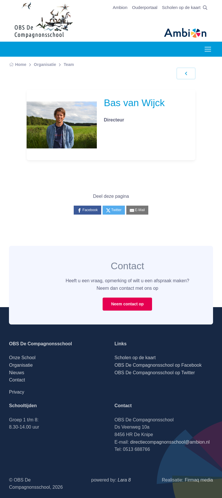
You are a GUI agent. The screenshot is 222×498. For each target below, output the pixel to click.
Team (69, 64)
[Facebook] (87, 210)
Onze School (22, 357)
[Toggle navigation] (207, 49)
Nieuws (16, 372)
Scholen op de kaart (181, 7)
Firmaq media (199, 479)
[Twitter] (114, 210)
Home (17, 64)
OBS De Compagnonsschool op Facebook (158, 365)
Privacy (16, 392)
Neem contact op (127, 304)
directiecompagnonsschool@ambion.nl (170, 442)
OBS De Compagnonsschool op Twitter (154, 372)
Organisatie (45, 64)
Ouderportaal (145, 7)
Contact (17, 379)
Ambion (120, 7)
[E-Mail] (137, 210)
